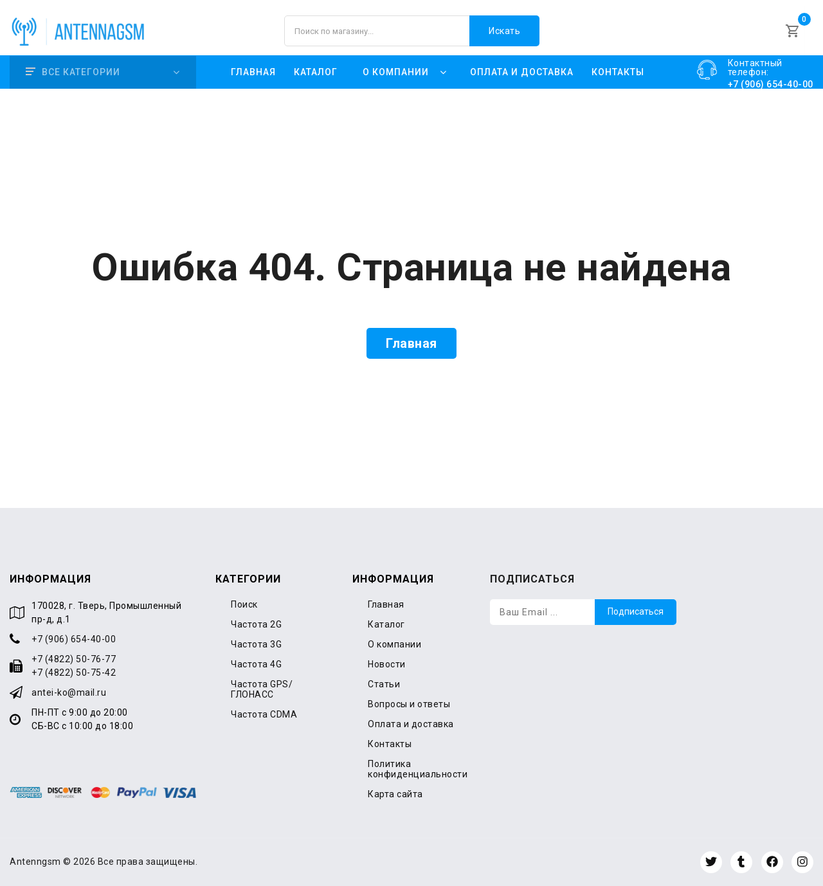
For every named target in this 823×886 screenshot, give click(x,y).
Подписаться (636, 611)
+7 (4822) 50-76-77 (74, 659)
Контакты (618, 72)
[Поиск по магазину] (411, 30)
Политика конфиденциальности (417, 769)
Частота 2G (256, 624)
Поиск (244, 604)
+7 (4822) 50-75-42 (74, 672)
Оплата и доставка (522, 72)
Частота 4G (256, 664)
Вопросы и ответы (409, 704)
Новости (387, 664)
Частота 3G (256, 644)
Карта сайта (395, 794)
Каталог (316, 72)
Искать (504, 31)
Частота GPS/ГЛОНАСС (262, 689)
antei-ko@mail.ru (69, 692)
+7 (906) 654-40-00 (74, 639)
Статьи (384, 684)
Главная (253, 72)
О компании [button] (396, 72)
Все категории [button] (73, 72)
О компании (394, 644)
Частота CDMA (264, 714)
